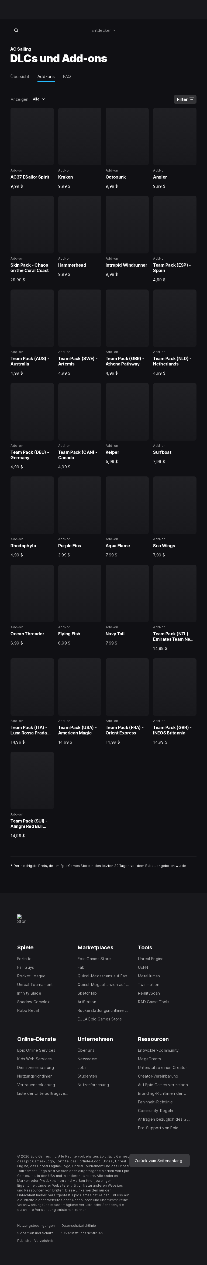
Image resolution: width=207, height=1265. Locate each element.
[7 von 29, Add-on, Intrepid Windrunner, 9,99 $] (127, 236)
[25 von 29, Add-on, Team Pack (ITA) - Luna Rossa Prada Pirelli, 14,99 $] (32, 701)
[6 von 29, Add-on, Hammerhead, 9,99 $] (79, 236)
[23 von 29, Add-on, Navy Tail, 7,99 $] (127, 605)
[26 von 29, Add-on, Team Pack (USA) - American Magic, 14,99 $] (79, 701)
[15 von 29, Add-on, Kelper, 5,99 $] (127, 423)
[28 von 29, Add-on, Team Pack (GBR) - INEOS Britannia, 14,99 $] (174, 701)
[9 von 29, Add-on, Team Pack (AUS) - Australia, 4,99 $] (32, 333)
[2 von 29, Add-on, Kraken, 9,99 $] (79, 148)
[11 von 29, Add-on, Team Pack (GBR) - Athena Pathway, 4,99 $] (127, 333)
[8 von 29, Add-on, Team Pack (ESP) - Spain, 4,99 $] (174, 239)
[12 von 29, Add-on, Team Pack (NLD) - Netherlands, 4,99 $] (174, 333)
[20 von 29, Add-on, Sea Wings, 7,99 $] (174, 516)
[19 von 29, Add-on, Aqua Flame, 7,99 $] (127, 516)
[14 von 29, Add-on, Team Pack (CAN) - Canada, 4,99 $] (79, 426)
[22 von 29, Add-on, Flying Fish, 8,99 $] (79, 605)
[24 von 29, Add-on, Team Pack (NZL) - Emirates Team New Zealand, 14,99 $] (174, 608)
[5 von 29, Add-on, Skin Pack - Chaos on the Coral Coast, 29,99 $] (32, 239)
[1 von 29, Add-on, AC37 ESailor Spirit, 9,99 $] (32, 148)
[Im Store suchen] (16, 30)
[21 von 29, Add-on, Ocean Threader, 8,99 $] (32, 605)
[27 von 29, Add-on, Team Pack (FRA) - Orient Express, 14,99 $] (127, 701)
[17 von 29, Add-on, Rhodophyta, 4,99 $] (32, 516)
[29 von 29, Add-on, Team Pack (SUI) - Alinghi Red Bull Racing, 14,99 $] (32, 795)
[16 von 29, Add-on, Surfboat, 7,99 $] (174, 423)
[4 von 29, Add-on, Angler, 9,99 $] (174, 148)
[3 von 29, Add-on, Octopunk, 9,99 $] (127, 148)
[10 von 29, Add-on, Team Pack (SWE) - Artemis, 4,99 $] (79, 333)
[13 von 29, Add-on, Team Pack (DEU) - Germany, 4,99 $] (32, 426)
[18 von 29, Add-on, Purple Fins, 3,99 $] (79, 516)
